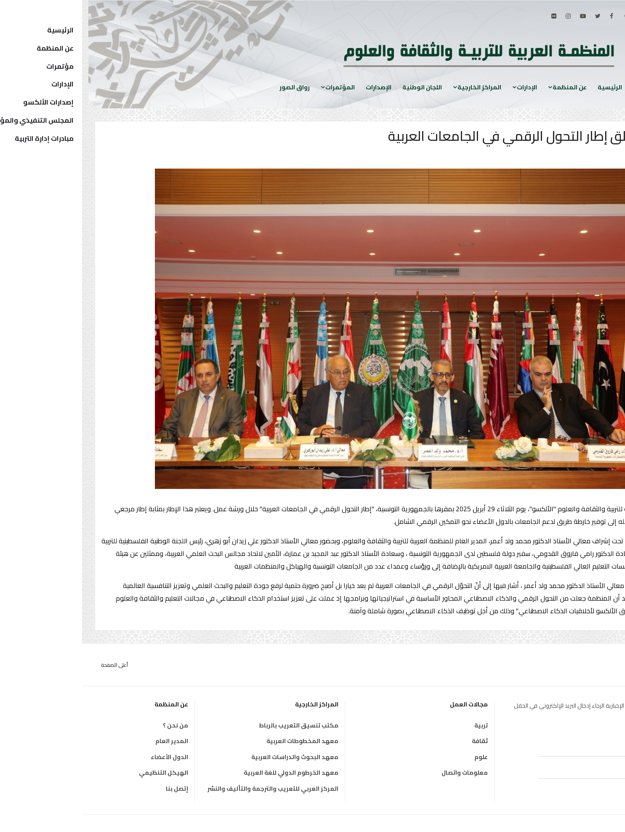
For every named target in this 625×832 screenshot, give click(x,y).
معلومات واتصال (382, 772)
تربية (399, 725)
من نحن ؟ (93, 725)
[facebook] (529, 16)
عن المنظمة (488, 87)
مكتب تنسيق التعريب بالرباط (216, 725)
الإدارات (445, 87)
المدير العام (89, 741)
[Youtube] (501, 16)
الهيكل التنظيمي (81, 772)
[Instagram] (486, 16)
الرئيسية (528, 87)
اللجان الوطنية (340, 87)
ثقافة (398, 741)
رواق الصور (212, 87)
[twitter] (516, 16)
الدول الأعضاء (87, 757)
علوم (399, 757)
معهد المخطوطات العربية (220, 741)
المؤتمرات (258, 87)
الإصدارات (296, 87)
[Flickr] (471, 16)
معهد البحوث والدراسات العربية (212, 757)
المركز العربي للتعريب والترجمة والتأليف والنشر (190, 788)
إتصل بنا (95, 788)
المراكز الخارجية (397, 87)
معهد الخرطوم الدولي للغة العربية (209, 772)
